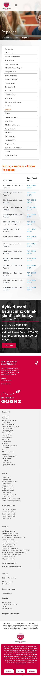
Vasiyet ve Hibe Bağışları (10, 481)
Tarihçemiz (5, 418)
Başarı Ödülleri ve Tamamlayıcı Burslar (14, 552)
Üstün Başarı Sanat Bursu (10, 542)
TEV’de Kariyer (7, 593)
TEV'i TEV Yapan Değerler (10, 426)
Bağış (4, 473)
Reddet (20, 671)
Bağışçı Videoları (7, 486)
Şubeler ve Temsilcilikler (13, 148)
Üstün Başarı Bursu (8, 540)
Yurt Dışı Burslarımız (9, 563)
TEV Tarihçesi (9, 53)
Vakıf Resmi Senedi (11, 64)
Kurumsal (16, 38)
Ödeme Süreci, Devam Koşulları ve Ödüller (16, 550)
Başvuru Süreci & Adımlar (10, 548)
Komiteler (8, 98)
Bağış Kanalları (6, 479)
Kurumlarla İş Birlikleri (9, 494)
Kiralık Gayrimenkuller (9, 516)
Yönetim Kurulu (10, 83)
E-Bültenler (9, 121)
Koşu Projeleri (6, 492)
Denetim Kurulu (10, 87)
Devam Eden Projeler (9, 510)
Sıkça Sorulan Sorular (9, 559)
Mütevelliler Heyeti (11, 79)
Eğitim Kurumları (9, 578)
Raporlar (8, 110)
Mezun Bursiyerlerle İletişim (11, 566)
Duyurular (8, 132)
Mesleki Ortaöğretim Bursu (10, 533)
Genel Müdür (9, 91)
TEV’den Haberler (11, 117)
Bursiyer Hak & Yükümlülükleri (11, 554)
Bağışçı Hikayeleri (8, 488)
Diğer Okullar (6, 584)
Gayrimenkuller (10, 144)
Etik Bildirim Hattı (7, 608)
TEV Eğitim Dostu (7, 496)
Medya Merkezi (10, 129)
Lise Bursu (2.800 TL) (15, 325)
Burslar (5, 527)
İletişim (5, 598)
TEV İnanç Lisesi (7, 582)
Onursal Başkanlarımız (12, 56)
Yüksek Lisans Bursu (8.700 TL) (21, 332)
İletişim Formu (6, 384)
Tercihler (32, 671)
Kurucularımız (9, 60)
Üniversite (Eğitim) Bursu (10, 535)
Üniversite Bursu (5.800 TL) (19, 329)
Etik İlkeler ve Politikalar (13, 102)
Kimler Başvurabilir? (8, 546)
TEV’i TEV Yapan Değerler (14, 68)
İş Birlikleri (8, 106)
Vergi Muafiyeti (10, 140)
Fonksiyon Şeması (11, 75)
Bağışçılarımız (6, 483)
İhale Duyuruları (10, 136)
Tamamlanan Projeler (9, 512)
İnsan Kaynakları (8, 589)
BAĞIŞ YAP (9, 345)
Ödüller (7, 113)
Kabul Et (8, 671)
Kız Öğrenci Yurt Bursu (9, 544)
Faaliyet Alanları (10, 72)
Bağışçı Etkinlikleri (8, 490)
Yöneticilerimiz (10, 94)
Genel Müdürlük (7, 602)
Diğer (7, 339)
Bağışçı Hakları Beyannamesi (11, 500)
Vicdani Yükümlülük (8, 557)
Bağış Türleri (6, 477)
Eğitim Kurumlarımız (11, 155)
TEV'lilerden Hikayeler (12, 125)
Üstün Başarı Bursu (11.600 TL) (20, 336)
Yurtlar (7, 151)
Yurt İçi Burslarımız (8, 531)
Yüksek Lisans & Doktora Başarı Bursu (14, 537)
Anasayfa (6, 38)
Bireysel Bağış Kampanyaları (11, 498)
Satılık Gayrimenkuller (9, 514)
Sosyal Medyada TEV (10, 614)
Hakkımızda (9, 49)
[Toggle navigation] (16, 5)
